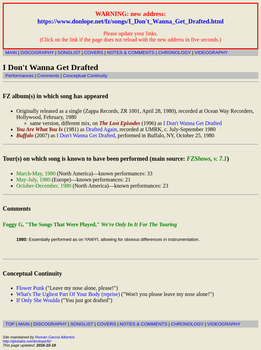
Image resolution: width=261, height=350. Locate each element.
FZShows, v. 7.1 (207, 158)
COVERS (93, 52)
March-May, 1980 (35, 173)
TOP (10, 324)
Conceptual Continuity (85, 75)
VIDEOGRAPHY (211, 52)
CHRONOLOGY (174, 52)
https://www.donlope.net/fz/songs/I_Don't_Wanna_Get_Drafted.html (130, 21)
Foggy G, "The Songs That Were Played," (90, 224)
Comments (48, 75)
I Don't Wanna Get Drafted (192, 123)
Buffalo (24, 135)
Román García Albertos (54, 337)
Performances (19, 75)
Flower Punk (30, 288)
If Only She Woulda (38, 300)
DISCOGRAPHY (37, 52)
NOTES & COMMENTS (131, 52)
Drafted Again (101, 129)
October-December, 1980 (43, 186)
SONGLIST (68, 52)
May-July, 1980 (33, 179)
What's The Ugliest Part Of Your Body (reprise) (68, 294)
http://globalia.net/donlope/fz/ (27, 341)
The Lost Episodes (119, 123)
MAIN (11, 52)
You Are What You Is (39, 129)
